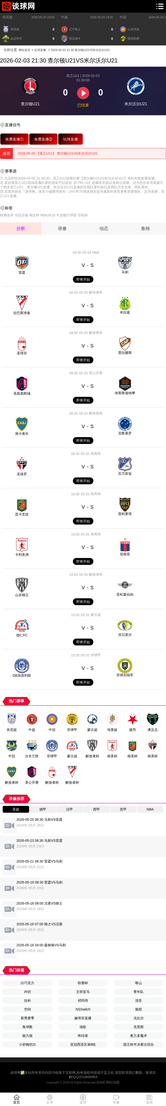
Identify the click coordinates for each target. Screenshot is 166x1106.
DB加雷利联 (22, 675)
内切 (27, 992)
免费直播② (43, 139)
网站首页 (24, 50)
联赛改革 (7, 215)
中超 (64, 17)
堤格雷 (125, 554)
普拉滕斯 (125, 353)
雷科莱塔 (125, 514)
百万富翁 (125, 473)
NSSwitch (83, 1009)
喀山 (138, 983)
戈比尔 (138, 1018)
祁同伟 (83, 1000)
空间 (27, 1009)
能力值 (27, 1036)
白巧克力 (27, 983)
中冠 (123, 17)
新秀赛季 (27, 1018)
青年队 (138, 992)
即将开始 (83, 279)
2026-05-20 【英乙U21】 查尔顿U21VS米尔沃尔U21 (58, 153)
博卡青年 (22, 434)
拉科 (27, 1000)
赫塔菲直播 (82, 1018)
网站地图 (113, 1082)
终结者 (83, 1036)
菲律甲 (96, 655)
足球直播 (40, 50)
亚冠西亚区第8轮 (83, 1044)
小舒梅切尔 (27, 1044)
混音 (138, 1000)
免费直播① (14, 139)
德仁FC (22, 635)
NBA (95, 252)
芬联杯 (83, 215)
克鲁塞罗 (125, 433)
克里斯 (138, 1027)
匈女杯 (34, 215)
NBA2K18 (47, 215)
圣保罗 (22, 474)
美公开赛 (96, 373)
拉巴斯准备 (21, 313)
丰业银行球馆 (66, 215)
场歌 (82, 1027)
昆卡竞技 (22, 514)
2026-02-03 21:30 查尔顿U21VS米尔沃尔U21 (80, 50)
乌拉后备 (21, 215)
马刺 (125, 272)
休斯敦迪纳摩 (125, 393)
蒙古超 (96, 615)
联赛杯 (83, 983)
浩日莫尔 (125, 635)
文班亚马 (83, 992)
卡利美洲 (22, 555)
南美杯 (96, 453)
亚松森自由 (124, 594)
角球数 (27, 1027)
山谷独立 (22, 595)
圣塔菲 (22, 353)
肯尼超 (7, 17)
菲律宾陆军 (124, 675)
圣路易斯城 (21, 393)
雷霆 (21, 272)
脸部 (138, 1009)
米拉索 (125, 312)
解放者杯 (96, 292)
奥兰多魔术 (138, 1036)
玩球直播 (70, 139)
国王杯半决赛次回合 (138, 1044)
